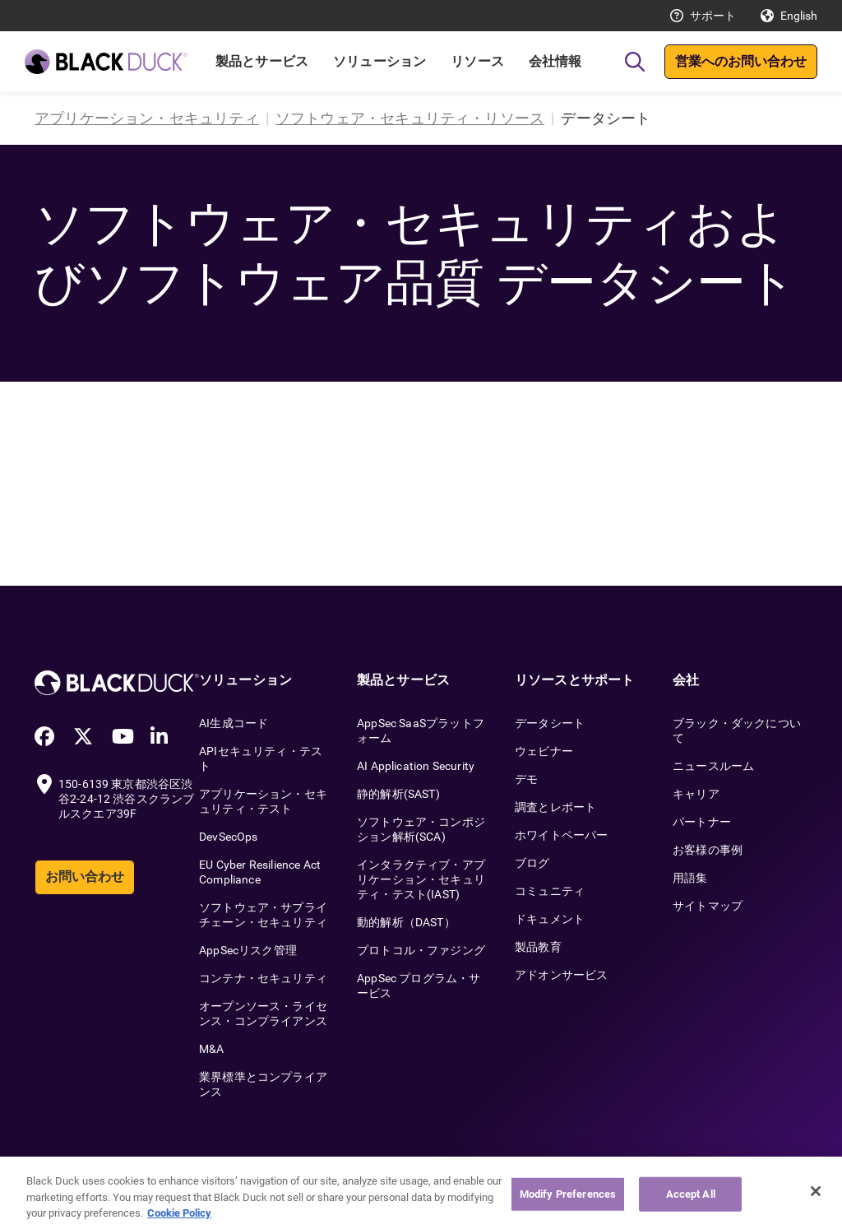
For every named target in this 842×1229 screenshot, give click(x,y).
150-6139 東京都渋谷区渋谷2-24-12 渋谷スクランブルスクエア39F (126, 798)
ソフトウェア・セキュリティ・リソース (409, 118)
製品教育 (538, 946)
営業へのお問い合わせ (741, 61)
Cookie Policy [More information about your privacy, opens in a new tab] (179, 1218)
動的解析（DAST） (406, 922)
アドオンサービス (561, 974)
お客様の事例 (708, 849)
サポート (713, 15)
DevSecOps (228, 836)
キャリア (696, 793)
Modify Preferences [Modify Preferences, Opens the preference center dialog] (568, 1199)
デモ (526, 779)
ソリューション (379, 61)
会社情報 (555, 61)
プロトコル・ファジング (421, 950)
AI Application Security (415, 765)
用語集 (690, 877)
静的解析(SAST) (398, 793)
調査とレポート (555, 807)
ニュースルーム (713, 765)
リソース (477, 61)
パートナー (702, 821)
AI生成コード (233, 723)
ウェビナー (544, 751)
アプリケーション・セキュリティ (147, 118)
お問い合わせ (84, 876)
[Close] (816, 1196)
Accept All (690, 1199)
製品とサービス (261, 61)
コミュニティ (550, 890)
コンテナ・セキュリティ (263, 978)
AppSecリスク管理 (248, 950)
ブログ (532, 863)
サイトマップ (708, 905)
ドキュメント (550, 918)
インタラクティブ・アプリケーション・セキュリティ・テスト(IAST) (421, 879)
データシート (550, 723)
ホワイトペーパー (561, 835)
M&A (211, 1048)
